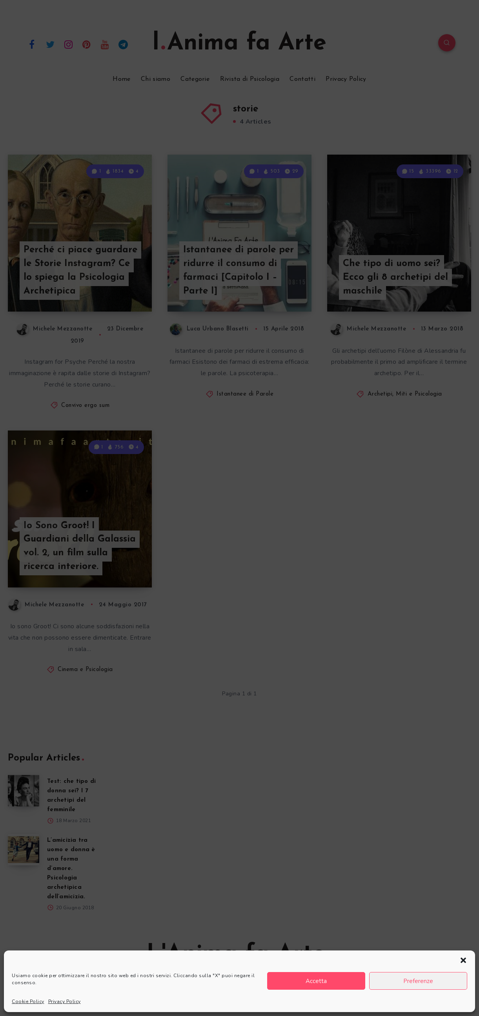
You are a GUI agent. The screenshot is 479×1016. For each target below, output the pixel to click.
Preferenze (418, 981)
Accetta (316, 981)
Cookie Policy (28, 1001)
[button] (463, 960)
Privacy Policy (64, 1001)
